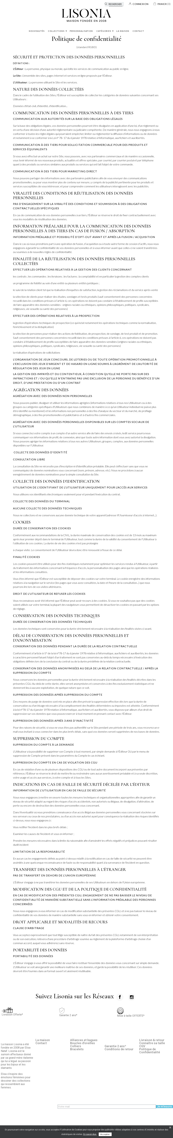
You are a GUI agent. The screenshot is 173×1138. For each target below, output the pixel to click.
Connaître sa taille (152, 1043)
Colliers (75, 1046)
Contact (41, 1043)
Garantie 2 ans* (115, 1046)
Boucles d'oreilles (82, 1043)
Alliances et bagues (83, 1040)
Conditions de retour (119, 1049)
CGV (142, 1046)
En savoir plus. (90, 1134)
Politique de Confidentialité (149, 1050)
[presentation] (83, 1115)
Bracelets (77, 1049)
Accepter (105, 1134)
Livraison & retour (151, 1040)
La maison (42, 1040)
